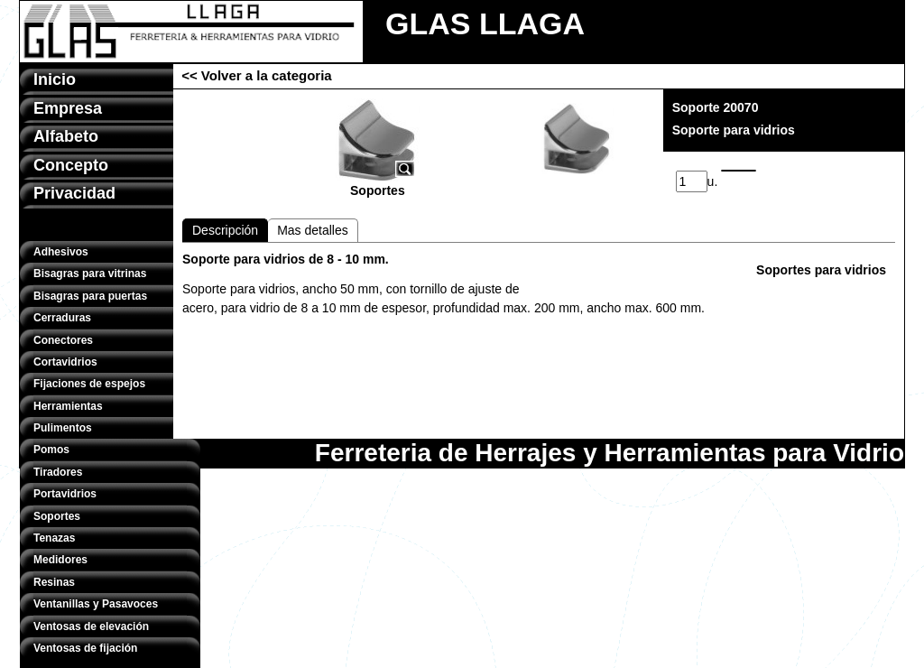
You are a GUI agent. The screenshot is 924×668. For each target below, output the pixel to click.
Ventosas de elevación (91, 626)
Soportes (56, 516)
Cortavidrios (65, 362)
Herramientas (68, 406)
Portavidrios (65, 493)
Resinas (54, 582)
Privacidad (74, 193)
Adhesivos (60, 252)
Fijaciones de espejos (89, 383)
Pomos (51, 449)
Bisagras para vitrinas (89, 273)
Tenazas (54, 538)
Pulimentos (62, 428)
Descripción (225, 230)
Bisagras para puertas (90, 296)
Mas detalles (312, 230)
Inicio (54, 79)
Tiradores (57, 472)
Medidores (60, 559)
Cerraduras (62, 317)
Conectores (63, 340)
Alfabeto (65, 136)
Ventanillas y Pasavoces (95, 604)
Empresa (67, 108)
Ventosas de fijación (85, 648)
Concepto (70, 165)
